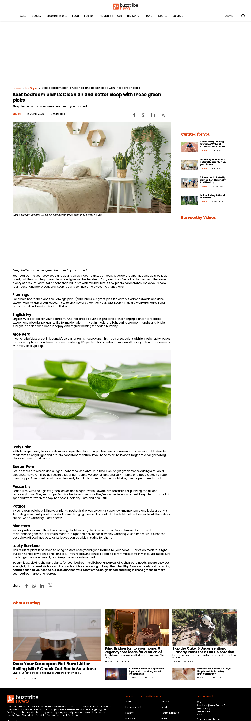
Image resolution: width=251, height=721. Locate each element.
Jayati (17, 114)
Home (17, 88)
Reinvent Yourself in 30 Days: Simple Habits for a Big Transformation (214, 671)
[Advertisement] (117, 52)
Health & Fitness (111, 16)
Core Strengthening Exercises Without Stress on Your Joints (212, 144)
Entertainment (57, 16)
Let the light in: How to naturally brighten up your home (213, 162)
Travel (148, 16)
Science (178, 16)
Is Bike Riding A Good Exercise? (212, 196)
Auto (23, 16)
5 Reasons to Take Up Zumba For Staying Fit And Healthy (213, 180)
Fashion (89, 16)
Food (75, 16)
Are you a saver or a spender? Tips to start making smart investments (146, 671)
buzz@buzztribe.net (209, 719)
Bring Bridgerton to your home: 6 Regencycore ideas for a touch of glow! (133, 652)
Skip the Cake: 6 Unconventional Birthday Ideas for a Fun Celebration (203, 650)
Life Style (133, 16)
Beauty (36, 16)
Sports (162, 16)
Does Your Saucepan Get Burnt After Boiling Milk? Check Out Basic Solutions (54, 666)
